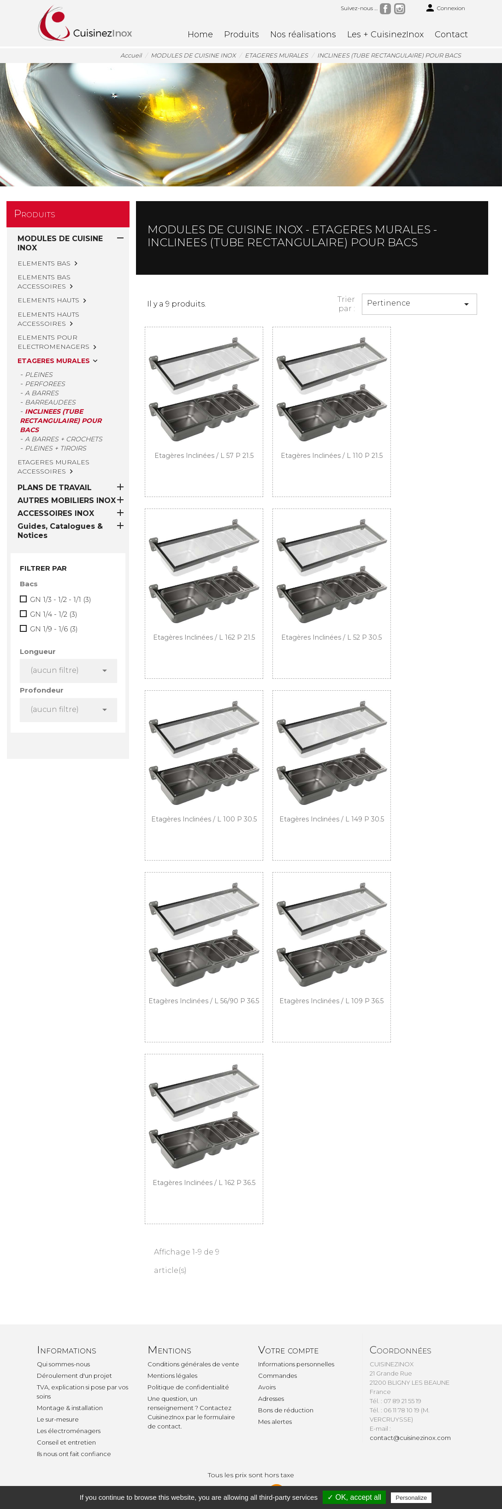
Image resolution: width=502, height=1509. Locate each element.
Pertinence (419, 304)
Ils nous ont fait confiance (74, 1453)
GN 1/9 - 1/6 (54, 536)
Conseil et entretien (66, 1442)
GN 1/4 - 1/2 (53, 521)
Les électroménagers (68, 1430)
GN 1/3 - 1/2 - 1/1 (60, 507)
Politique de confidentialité (188, 1387)
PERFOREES (45, 384)
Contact (451, 34)
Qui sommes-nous (63, 1364)
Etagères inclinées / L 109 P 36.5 (331, 1001)
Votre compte (288, 1350)
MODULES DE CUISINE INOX (60, 243)
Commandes (277, 1375)
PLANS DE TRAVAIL (55, 395)
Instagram (399, 8)
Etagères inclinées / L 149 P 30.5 (331, 819)
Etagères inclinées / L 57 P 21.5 (204, 455)
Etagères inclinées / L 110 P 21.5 (332, 455)
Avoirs (267, 1387)
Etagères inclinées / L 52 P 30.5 (331, 637)
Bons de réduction (285, 1410)
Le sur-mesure (58, 1419)
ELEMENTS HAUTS (48, 300)
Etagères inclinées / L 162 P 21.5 (204, 637)
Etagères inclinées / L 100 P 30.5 (204, 819)
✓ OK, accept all (354, 1497)
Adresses (271, 1398)
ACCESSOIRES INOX (56, 420)
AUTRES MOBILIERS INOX (67, 408)
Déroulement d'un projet (74, 1375)
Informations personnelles (296, 1364)
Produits (241, 34)
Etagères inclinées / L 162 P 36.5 (204, 1183)
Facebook (385, 8)
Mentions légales (172, 1375)
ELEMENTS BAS (44, 263)
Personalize (411, 1497)
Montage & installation (70, 1407)
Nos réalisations (303, 34)
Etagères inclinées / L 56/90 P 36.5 (203, 1001)
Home (200, 34)
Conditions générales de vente (193, 1364)
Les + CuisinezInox (385, 34)
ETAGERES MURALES (54, 361)
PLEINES (39, 374)
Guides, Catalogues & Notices (60, 438)
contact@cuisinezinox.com (410, 1437)
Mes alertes (275, 1421)
